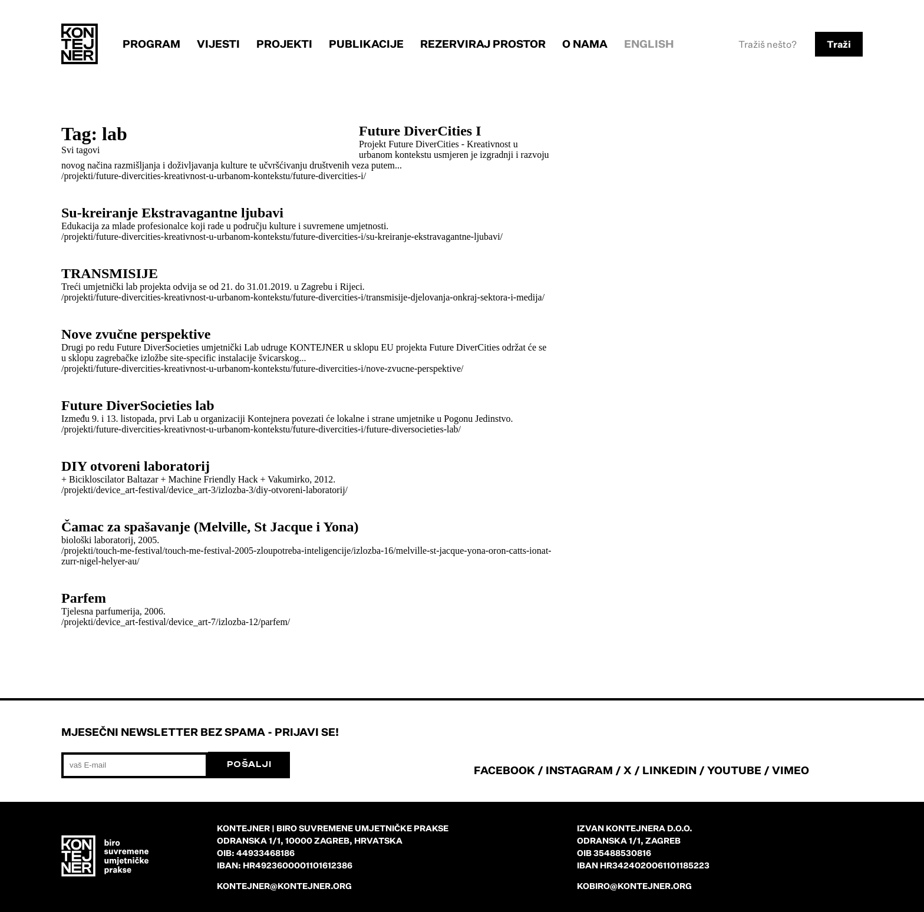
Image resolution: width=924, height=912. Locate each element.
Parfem (83, 598)
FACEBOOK (504, 770)
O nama (585, 43)
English (649, 43)
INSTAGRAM (579, 770)
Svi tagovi (80, 150)
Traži (839, 44)
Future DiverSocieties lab (137, 405)
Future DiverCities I (420, 130)
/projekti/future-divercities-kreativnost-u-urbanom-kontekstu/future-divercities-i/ (213, 176)
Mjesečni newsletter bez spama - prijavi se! (200, 731)
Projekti (284, 43)
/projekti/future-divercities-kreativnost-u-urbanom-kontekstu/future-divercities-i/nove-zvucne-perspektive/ (262, 369)
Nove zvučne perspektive (135, 334)
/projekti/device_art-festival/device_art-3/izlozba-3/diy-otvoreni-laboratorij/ (204, 490)
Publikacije (366, 43)
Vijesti (218, 43)
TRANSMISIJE (109, 273)
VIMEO (790, 770)
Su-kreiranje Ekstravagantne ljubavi (172, 212)
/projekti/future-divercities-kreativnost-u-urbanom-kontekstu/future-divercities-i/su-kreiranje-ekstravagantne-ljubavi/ (282, 237)
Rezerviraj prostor (483, 43)
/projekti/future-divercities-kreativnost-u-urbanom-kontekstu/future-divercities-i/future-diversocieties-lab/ (261, 429)
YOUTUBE (734, 770)
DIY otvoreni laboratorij (135, 466)
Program (151, 43)
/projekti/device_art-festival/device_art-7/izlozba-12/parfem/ (175, 622)
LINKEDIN (669, 770)
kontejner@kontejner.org (284, 886)
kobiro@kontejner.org (634, 886)
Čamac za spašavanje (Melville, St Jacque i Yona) (209, 526)
